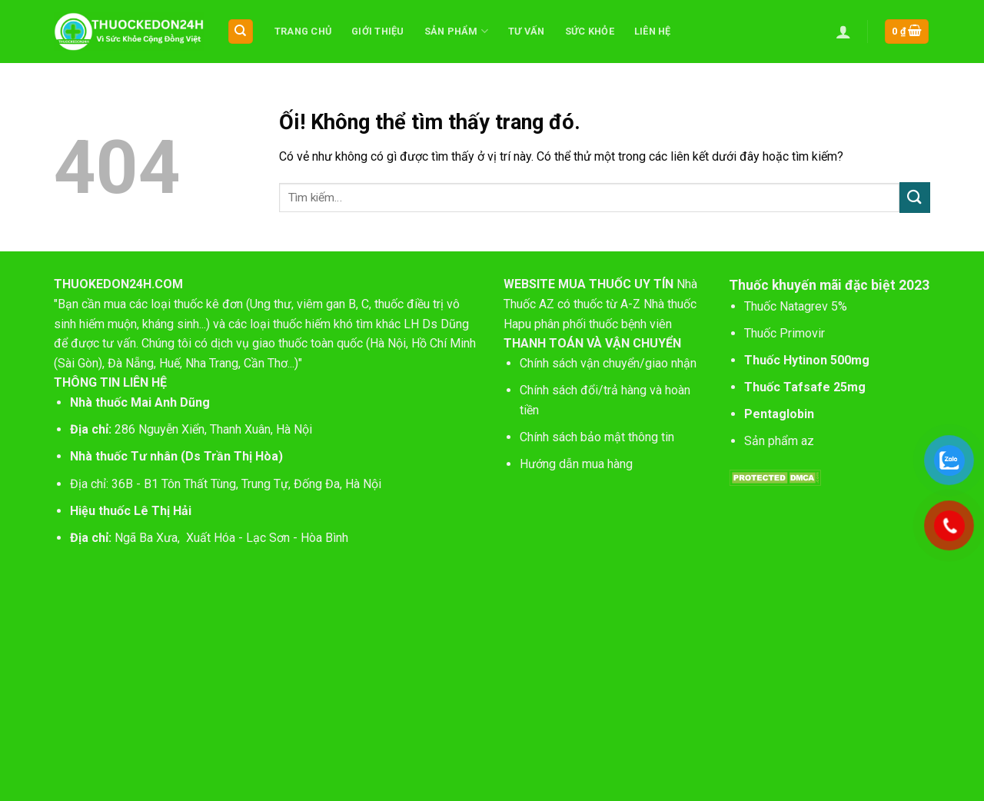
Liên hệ (652, 31)
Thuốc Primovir (786, 333)
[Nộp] (914, 197)
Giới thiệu (377, 31)
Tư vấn (526, 31)
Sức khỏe (589, 31)
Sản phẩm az (779, 441)
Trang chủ (302, 31)
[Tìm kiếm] (241, 32)
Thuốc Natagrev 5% (795, 306)
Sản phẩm (456, 31)
